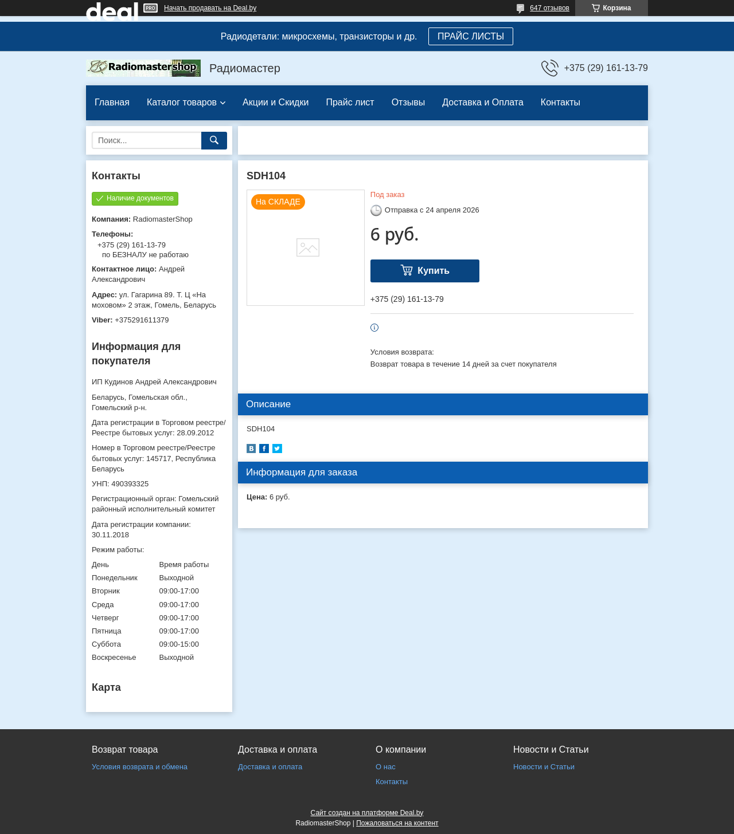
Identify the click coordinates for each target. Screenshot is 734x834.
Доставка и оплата (270, 766)
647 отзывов (549, 8)
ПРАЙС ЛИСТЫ (471, 36)
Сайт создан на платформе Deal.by (367, 813)
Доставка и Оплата (483, 102)
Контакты (560, 102)
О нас (386, 766)
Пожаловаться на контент (397, 823)
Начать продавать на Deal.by (210, 8)
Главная (112, 102)
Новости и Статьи (544, 766)
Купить (433, 271)
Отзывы (408, 102)
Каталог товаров (182, 102)
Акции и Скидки (276, 102)
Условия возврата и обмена (140, 766)
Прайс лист (350, 102)
